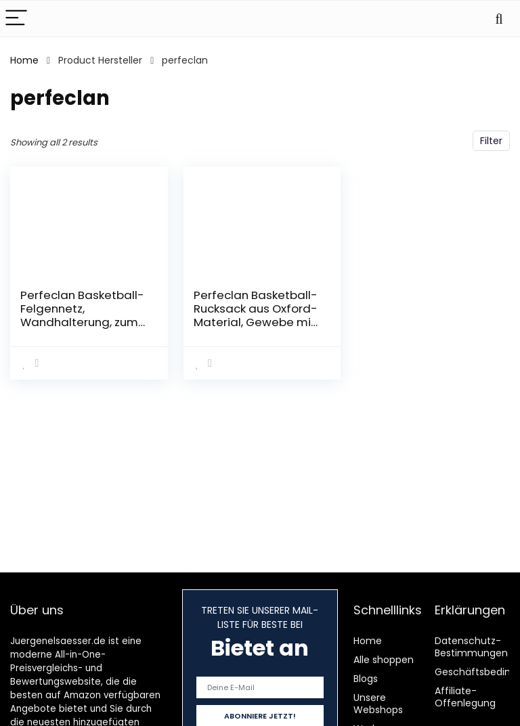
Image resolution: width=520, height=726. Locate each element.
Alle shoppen (383, 659)
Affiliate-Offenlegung (465, 697)
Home (24, 60)
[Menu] (16, 19)
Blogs (365, 678)
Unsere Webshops (378, 704)
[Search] (499, 19)
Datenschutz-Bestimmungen (471, 647)
